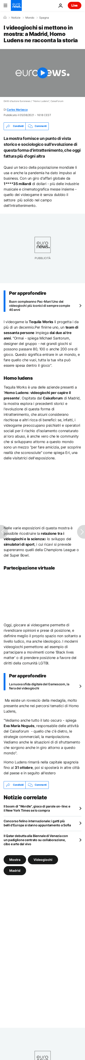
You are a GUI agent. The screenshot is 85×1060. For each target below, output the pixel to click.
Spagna (44, 17)
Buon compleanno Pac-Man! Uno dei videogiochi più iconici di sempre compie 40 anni (39, 306)
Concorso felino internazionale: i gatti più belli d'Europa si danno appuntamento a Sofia (37, 823)
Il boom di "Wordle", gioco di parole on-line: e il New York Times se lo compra (37, 808)
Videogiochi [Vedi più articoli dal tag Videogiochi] (43, 859)
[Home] (5, 17)
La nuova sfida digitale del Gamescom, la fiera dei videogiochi (39, 686)
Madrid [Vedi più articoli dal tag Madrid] (14, 870)
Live (74, 5)
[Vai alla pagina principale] (16, 5)
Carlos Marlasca (17, 109)
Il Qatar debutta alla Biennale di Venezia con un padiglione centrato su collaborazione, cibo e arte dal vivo (36, 840)
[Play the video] (42, 73)
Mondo (29, 17)
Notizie (15, 17)
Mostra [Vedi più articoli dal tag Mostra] (14, 859)
